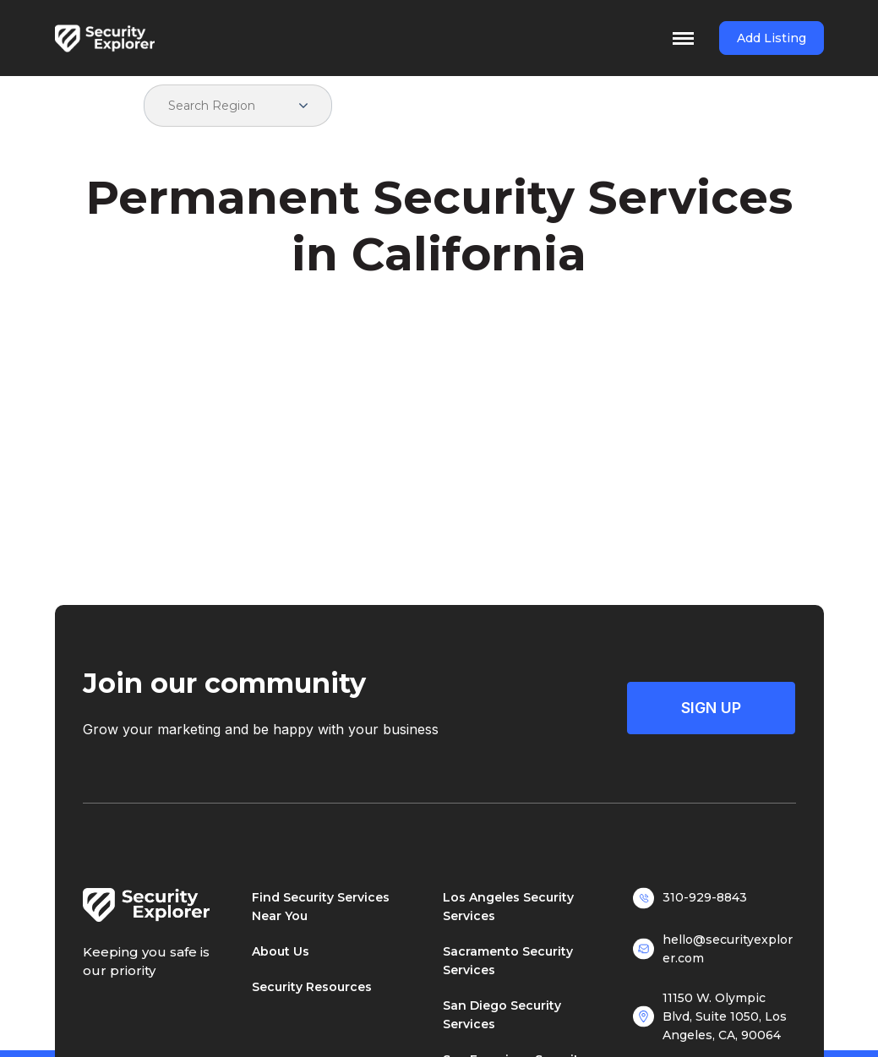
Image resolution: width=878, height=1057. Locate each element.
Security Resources (312, 986)
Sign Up (711, 707)
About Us (280, 951)
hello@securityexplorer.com (728, 949)
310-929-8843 (705, 897)
